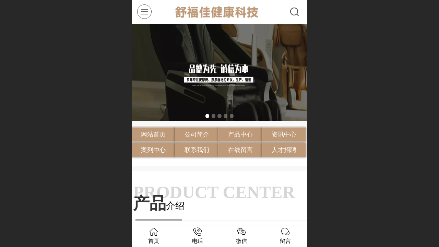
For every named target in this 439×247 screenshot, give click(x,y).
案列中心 (153, 149)
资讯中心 (284, 134)
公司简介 (197, 134)
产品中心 (240, 134)
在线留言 (240, 149)
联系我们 (197, 149)
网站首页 (153, 134)
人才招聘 (284, 149)
